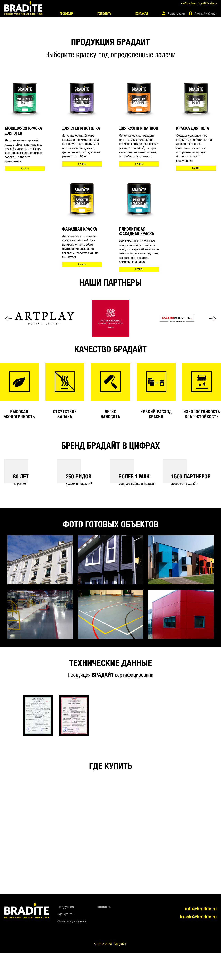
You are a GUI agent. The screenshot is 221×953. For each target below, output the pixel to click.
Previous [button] (8, 318)
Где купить (104, 13)
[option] (44, 318)
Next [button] (212, 318)
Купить (25, 168)
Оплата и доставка (71, 921)
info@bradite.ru (188, 3)
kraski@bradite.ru (208, 3)
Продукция (66, 13)
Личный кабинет (206, 13)
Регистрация (176, 13)
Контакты (141, 13)
